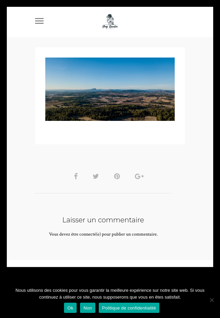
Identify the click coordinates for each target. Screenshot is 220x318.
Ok (70, 308)
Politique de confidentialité (129, 308)
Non (87, 308)
